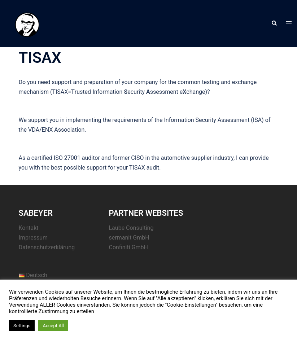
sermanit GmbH (129, 237)
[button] (274, 23)
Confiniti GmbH (128, 247)
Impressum (33, 237)
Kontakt (29, 227)
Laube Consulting (131, 227)
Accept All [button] (53, 325)
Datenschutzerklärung (47, 247)
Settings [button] (21, 325)
